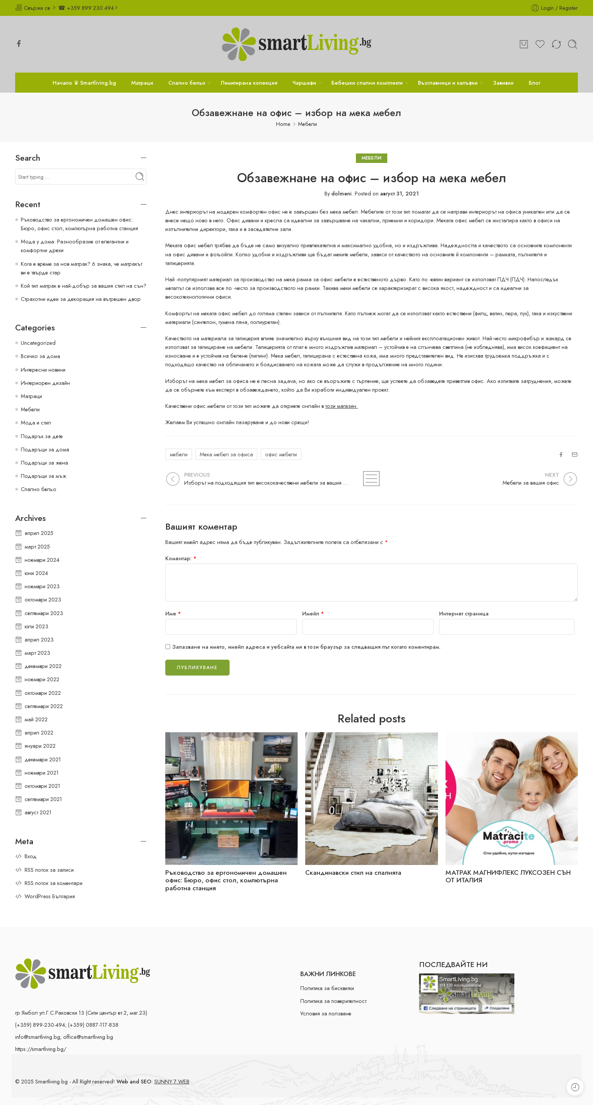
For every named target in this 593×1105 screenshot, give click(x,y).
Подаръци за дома (45, 449)
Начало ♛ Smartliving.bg (84, 83)
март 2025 (37, 546)
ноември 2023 (42, 586)
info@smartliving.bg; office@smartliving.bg (64, 1037)
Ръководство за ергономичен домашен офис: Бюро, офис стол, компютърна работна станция (226, 881)
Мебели (307, 124)
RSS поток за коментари (53, 883)
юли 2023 (36, 626)
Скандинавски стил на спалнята (353, 873)
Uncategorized (38, 343)
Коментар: (181, 558)
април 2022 (39, 732)
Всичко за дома (40, 356)
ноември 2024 (42, 560)
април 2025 (39, 533)
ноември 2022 (42, 679)
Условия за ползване (325, 1013)
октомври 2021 (42, 786)
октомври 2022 (43, 693)
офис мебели (281, 454)
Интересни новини (43, 369)
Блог (534, 83)
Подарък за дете (42, 436)
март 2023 (37, 653)
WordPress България (50, 896)
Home (283, 124)
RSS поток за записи (49, 870)
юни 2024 (36, 573)
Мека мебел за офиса (226, 454)
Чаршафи (304, 83)
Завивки (503, 83)
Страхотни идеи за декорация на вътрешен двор (81, 299)
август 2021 (38, 812)
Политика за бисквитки (327, 988)
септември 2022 (44, 706)
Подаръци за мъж (43, 476)
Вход (31, 856)
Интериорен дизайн (45, 383)
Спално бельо (186, 83)
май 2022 (36, 719)
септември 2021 (43, 799)
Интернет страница (464, 613)
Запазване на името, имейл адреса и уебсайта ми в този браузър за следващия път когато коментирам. (306, 647)
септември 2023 (44, 613)
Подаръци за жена (44, 462)
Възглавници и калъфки (448, 83)
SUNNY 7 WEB (171, 1081)
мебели (179, 454)
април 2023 (39, 639)
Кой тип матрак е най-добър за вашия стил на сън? (83, 286)
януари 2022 (40, 746)
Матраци (142, 83)
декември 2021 (43, 759)
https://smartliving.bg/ (40, 1049)
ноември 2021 (42, 772)
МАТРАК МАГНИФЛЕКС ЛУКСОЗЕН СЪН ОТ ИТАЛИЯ (508, 877)
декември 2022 (43, 666)
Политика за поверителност (333, 1001)
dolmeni (341, 193)
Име (173, 613)
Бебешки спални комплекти (367, 83)
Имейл (313, 613)
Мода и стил (36, 422)
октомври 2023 (43, 599)
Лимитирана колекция (248, 83)
